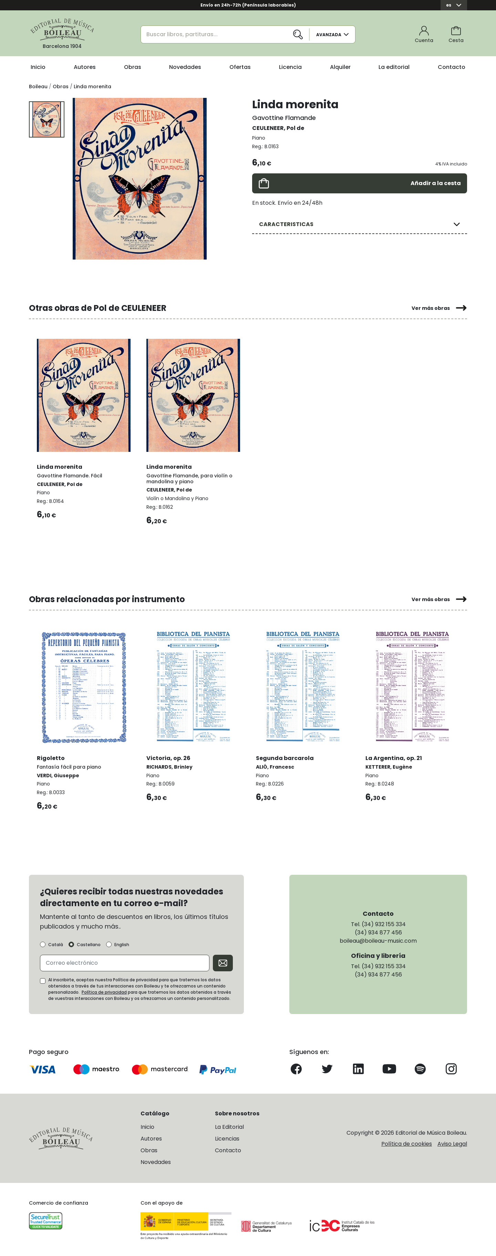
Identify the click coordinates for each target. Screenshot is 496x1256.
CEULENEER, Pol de (278, 128)
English (121, 944)
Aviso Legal (452, 1143)
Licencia (290, 67)
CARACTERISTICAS (286, 224)
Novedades (185, 67)
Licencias (227, 1138)
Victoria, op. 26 (169, 757)
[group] (140, 178)
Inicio (38, 67)
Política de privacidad (104, 991)
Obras (132, 67)
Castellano (89, 944)
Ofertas (240, 67)
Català (55, 944)
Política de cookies (406, 1143)
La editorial (394, 67)
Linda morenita (60, 466)
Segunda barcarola (285, 757)
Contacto (451, 67)
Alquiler (340, 67)
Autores (85, 67)
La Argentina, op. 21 (394, 757)
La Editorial (229, 1127)
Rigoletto (51, 757)
